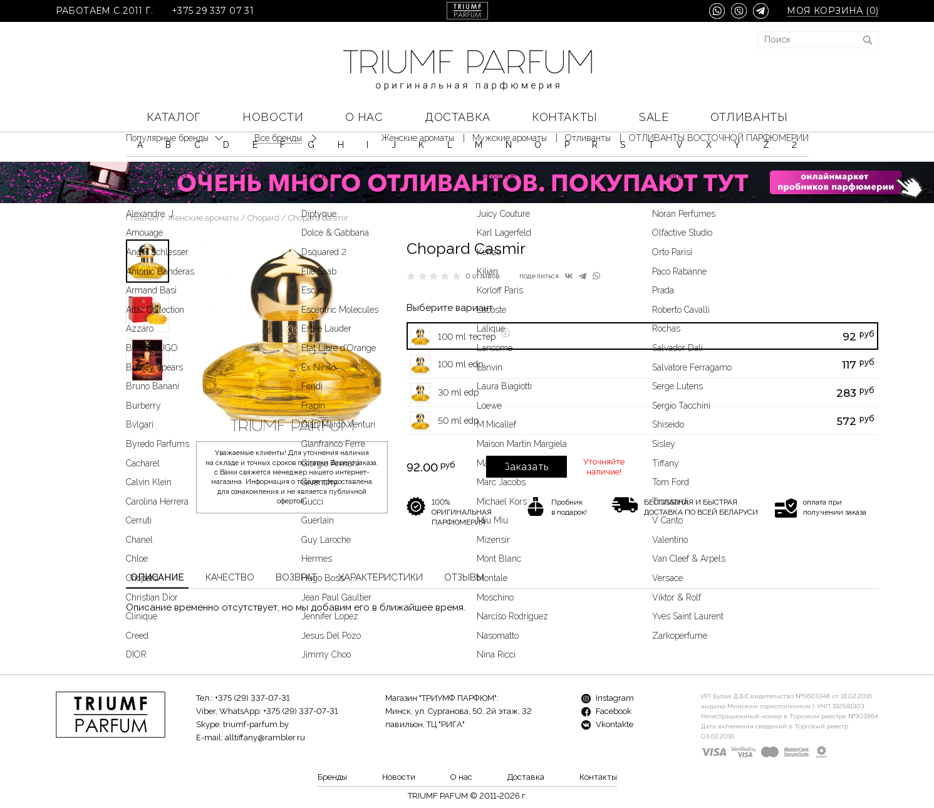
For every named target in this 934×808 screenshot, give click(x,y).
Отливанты (748, 116)
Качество (229, 577)
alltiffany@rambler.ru (265, 737)
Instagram (607, 698)
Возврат (296, 577)
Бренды (332, 777)
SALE (653, 116)
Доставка (457, 116)
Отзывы (464, 577)
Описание (157, 577)
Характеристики (380, 577)
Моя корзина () (832, 11)
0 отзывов (482, 276)
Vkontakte (607, 724)
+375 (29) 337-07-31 (252, 698)
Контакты (564, 116)
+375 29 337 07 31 (213, 11)
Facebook (606, 711)
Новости (272, 116)
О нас (364, 116)
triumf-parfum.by (256, 724)
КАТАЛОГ (174, 116)
